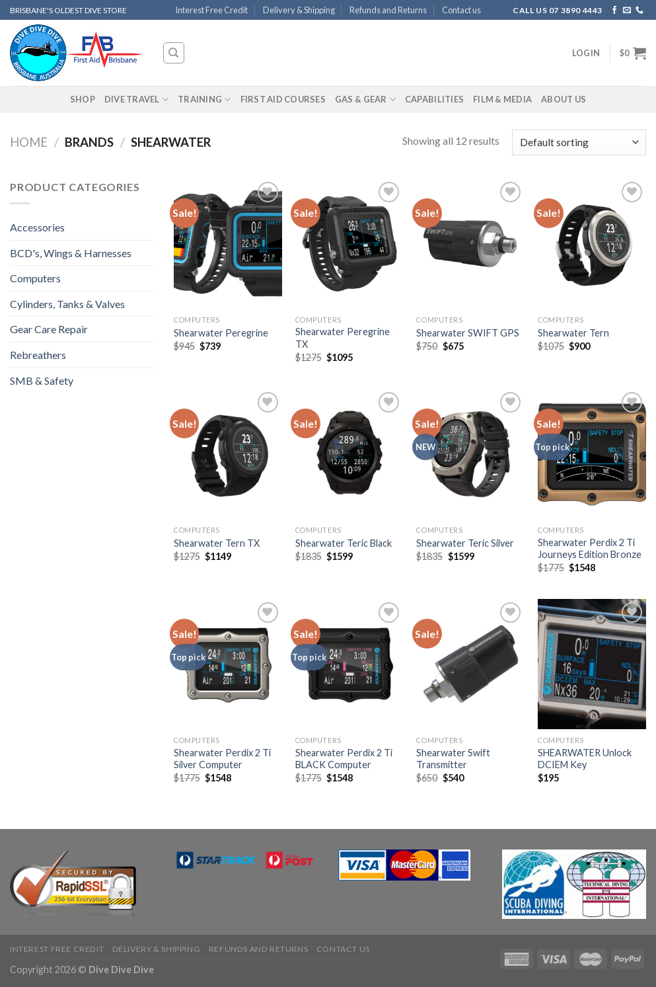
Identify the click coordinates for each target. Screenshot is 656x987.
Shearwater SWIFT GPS (467, 332)
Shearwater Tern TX (217, 543)
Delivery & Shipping (299, 10)
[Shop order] (579, 142)
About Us (563, 99)
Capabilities (434, 99)
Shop (82, 99)
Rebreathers (38, 354)
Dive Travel (136, 99)
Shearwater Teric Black (343, 543)
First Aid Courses (283, 99)
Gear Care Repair (49, 329)
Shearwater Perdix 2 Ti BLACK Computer (343, 759)
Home (29, 142)
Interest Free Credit (211, 10)
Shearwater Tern (573, 332)
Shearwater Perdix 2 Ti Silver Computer (222, 759)
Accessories (37, 227)
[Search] (174, 52)
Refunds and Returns (388, 10)
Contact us (461, 10)
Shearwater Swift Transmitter (453, 759)
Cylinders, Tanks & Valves (67, 303)
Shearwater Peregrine (221, 332)
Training (204, 99)
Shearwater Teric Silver (465, 543)
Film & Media (502, 99)
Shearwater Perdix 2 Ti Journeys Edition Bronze (589, 549)
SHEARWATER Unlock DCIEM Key (585, 759)
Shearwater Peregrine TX (342, 338)
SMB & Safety (41, 380)
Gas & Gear (365, 99)
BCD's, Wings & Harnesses (70, 253)
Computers (35, 278)
